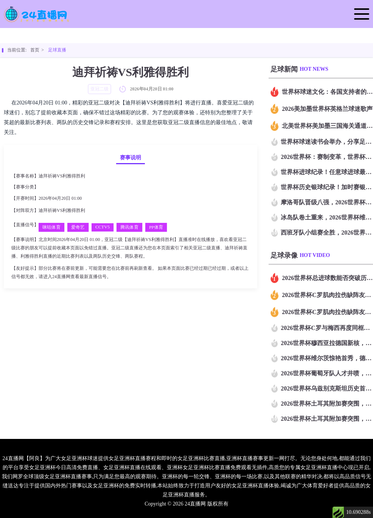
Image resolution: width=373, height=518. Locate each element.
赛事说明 (130, 157)
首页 (34, 50)
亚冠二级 (49, 187)
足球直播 (57, 50)
